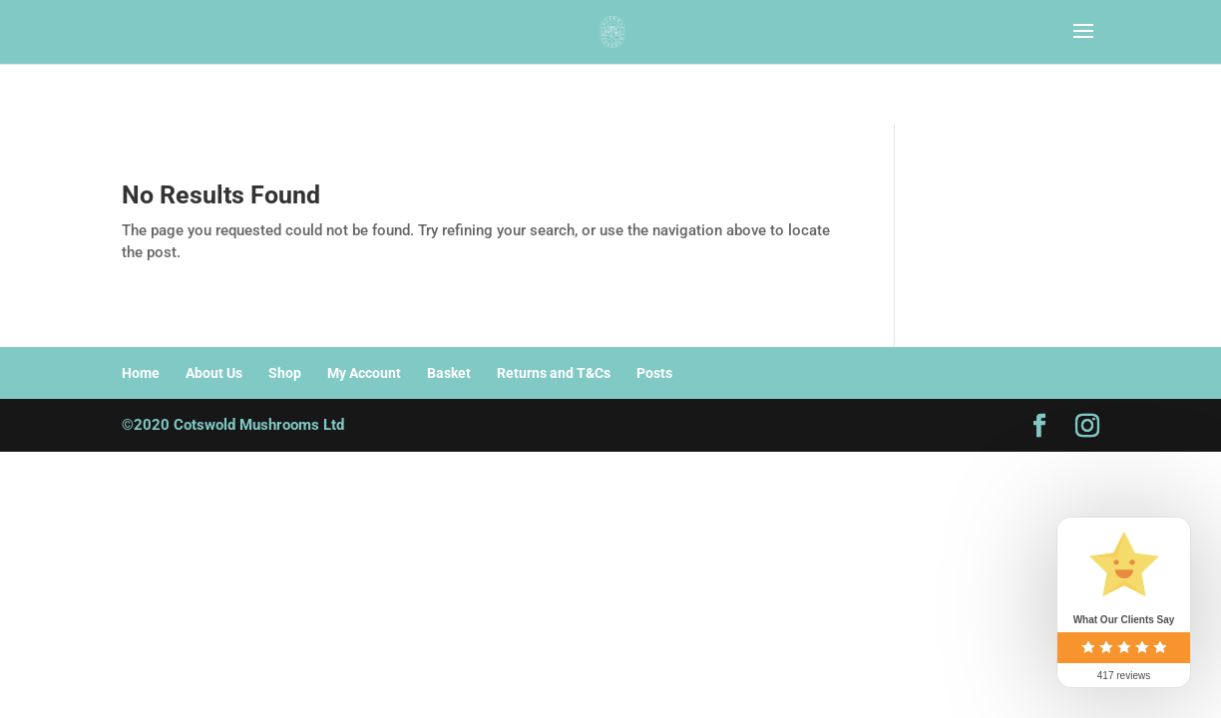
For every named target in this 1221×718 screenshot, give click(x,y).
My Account (364, 373)
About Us (214, 373)
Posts (654, 373)
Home (141, 373)
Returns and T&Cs (553, 373)
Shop (284, 373)
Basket (449, 373)
